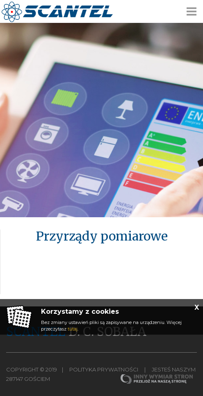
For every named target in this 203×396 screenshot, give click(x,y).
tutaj (73, 329)
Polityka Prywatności (103, 369)
